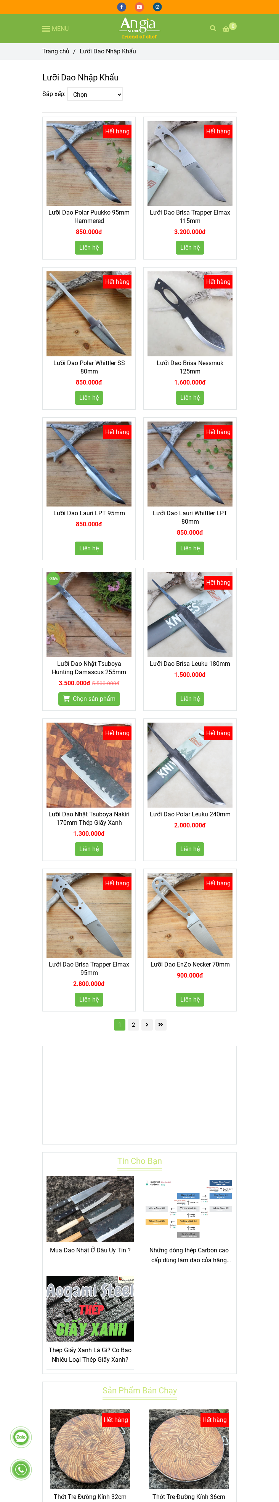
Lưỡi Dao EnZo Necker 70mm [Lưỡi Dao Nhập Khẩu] (190, 964)
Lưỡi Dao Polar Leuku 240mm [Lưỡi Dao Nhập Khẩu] (190, 814)
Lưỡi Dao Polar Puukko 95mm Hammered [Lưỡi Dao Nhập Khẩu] (89, 216)
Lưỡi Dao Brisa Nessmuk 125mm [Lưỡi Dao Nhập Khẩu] (190, 367)
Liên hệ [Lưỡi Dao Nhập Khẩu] (89, 247)
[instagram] (157, 6)
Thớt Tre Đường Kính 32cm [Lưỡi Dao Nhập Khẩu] (90, 1496)
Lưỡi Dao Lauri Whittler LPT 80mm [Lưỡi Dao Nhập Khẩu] (190, 517)
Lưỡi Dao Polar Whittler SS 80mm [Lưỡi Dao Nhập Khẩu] (89, 367)
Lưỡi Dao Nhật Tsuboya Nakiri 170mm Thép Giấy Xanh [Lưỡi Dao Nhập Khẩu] (89, 818)
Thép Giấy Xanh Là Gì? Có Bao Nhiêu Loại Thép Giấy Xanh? (90, 1355)
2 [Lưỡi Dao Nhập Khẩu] (133, 1024)
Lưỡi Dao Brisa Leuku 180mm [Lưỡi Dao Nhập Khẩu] (190, 663)
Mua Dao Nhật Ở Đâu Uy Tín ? (90, 1250)
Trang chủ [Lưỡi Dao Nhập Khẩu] (55, 51)
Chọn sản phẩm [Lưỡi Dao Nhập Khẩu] (89, 698)
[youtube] (140, 6)
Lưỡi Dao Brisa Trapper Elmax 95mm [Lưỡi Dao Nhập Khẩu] (89, 968)
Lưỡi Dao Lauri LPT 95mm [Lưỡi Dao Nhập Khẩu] (89, 513)
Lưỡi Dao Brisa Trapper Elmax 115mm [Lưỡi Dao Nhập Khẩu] (190, 216)
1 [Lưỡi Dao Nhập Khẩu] (119, 1024)
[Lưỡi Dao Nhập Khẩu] (139, 28)
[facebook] (122, 6)
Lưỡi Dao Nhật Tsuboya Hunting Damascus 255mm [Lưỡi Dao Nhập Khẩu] (89, 668)
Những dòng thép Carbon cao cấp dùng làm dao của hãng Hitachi (189, 1256)
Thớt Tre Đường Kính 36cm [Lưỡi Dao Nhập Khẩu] (188, 1496)
